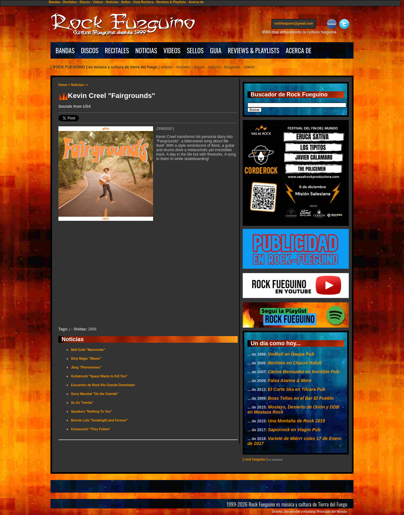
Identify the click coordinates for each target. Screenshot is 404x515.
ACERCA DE (299, 50)
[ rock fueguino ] (255, 459)
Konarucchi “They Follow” (91, 429)
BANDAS (65, 50)
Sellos (125, 2)
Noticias (112, 2)
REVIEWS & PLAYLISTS (253, 50)
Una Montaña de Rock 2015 (296, 420)
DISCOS (90, 50)
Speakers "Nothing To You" (91, 411)
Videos (98, 2)
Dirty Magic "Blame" (86, 358)
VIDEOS (172, 50)
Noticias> (78, 85)
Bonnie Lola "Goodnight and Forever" (99, 420)
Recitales (70, 2)
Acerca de (196, 2)
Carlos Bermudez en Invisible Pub (303, 371)
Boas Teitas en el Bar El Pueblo (301, 398)
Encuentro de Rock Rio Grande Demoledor (103, 385)
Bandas (54, 2)
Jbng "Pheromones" (86, 367)
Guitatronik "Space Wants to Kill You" (99, 376)
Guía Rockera (143, 2)
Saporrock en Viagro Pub (294, 429)
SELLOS (195, 50)
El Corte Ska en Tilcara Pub (296, 389)
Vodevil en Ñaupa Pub (291, 354)
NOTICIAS (146, 50)
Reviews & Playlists (171, 2)
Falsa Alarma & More (290, 380)
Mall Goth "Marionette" (88, 350)
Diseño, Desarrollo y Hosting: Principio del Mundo (309, 511)
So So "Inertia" (82, 402)
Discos (85, 2)
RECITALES (117, 50)
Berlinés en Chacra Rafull (295, 362)
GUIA (215, 50)
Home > (64, 85)
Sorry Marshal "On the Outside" (95, 394)
